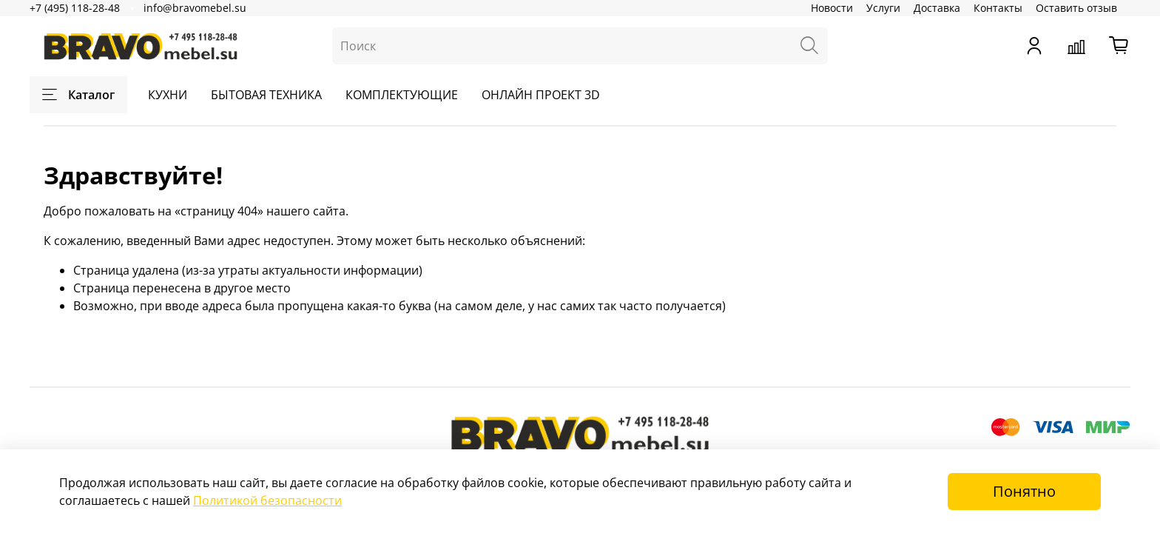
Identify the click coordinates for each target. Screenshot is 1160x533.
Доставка (937, 8)
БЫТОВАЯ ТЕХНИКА (266, 95)
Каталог (78, 95)
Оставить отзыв (1076, 8)
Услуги (883, 8)
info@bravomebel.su (195, 8)
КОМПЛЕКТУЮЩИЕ (401, 95)
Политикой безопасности (267, 500)
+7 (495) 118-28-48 (75, 8)
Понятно (1024, 491)
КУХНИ (167, 95)
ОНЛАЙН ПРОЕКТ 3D (541, 95)
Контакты (998, 8)
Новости (832, 8)
